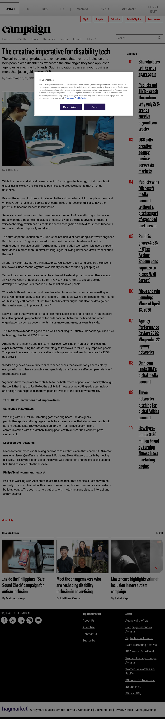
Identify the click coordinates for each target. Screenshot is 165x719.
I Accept (94, 106)
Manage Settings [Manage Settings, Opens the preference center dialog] (71, 106)
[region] (83, 94)
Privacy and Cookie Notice (75, 98)
